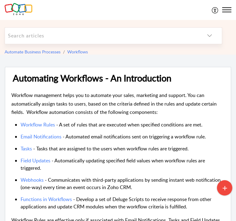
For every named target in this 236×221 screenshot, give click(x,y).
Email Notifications (41, 136)
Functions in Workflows (47, 199)
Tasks (26, 148)
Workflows (77, 52)
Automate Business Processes (33, 52)
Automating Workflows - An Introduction (92, 78)
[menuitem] (215, 10)
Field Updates (35, 160)
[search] (101, 36)
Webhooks (32, 179)
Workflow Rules (38, 124)
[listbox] (209, 36)
